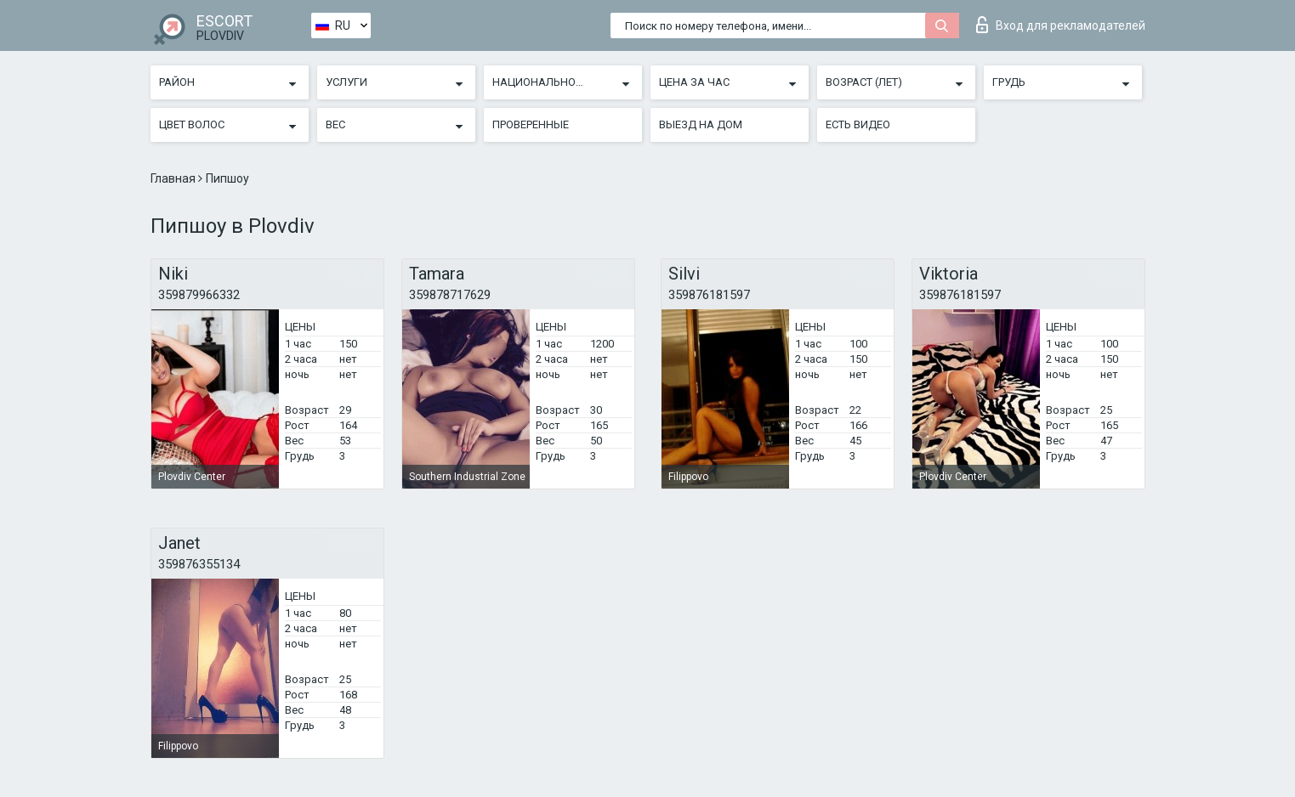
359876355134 (199, 564)
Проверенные (530, 124)
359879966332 (199, 294)
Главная (174, 178)
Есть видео (858, 124)
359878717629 (450, 294)
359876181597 (709, 294)
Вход (1060, 24)
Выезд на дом (700, 124)
